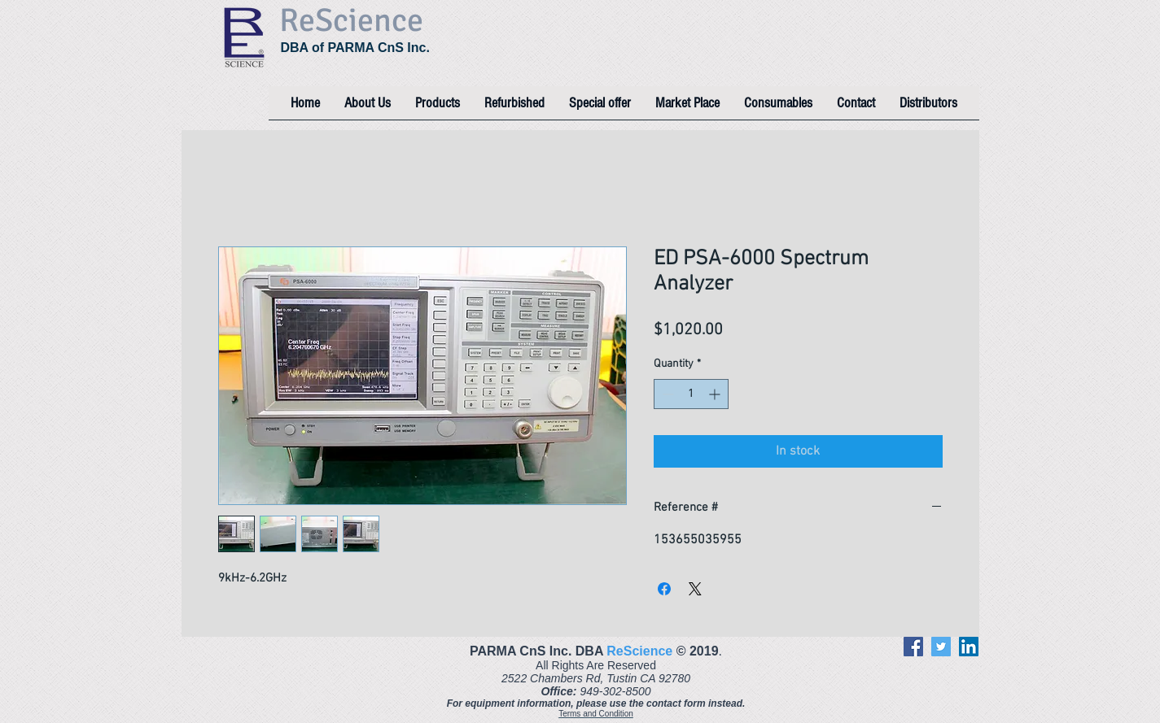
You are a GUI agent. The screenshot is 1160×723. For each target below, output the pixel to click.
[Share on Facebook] (664, 589)
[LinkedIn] (968, 646)
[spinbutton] (691, 394)
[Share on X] (695, 589)
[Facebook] (913, 646)
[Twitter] (941, 646)
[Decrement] (666, 394)
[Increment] (716, 394)
